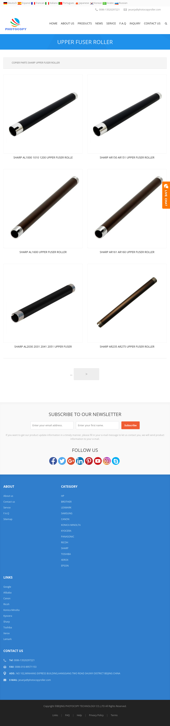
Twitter (62, 461)
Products (85, 23)
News (99, 23)
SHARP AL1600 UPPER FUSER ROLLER (43, 252)
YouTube (98, 461)
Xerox (6, 633)
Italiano (51, 3)
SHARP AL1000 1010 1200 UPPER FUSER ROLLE (43, 157)
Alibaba (7, 592)
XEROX (64, 560)
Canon (6, 598)
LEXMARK (66, 507)
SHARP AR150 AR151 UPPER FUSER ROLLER (127, 157)
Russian (121, 3)
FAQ (67, 715)
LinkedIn (80, 461)
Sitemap (7, 519)
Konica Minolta (11, 610)
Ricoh (6, 604)
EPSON (65, 565)
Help (79, 715)
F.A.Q (122, 23)
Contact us (152, 23)
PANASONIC (67, 536)
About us (67, 23)
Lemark (7, 639)
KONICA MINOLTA (71, 525)
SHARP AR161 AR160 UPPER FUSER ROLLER (127, 252)
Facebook (53, 461)
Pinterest (89, 461)
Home (53, 23)
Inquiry (135, 23)
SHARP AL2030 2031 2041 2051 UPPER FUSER (43, 346)
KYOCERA (66, 530)
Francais (38, 3)
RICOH (64, 542)
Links (55, 715)
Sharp (6, 621)
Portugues (66, 3)
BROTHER (66, 501)
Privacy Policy (96, 715)
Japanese (82, 3)
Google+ (71, 461)
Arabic (109, 3)
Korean (96, 3)
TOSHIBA (66, 554)
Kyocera (7, 615)
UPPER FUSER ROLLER (85, 42)
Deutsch (10, 3)
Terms (114, 715)
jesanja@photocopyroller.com (144, 9)
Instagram (107, 461)
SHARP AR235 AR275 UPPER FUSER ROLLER (127, 346)
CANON (65, 519)
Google (7, 586)
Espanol (24, 3)
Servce (111, 23)
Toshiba (7, 627)
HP (62, 496)
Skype (116, 461)
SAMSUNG (66, 513)
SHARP (64, 548)
